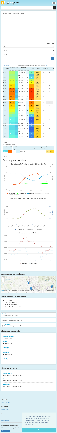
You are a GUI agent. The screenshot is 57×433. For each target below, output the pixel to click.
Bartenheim (28, 385)
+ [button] (3, 278)
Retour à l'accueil (11, 3)
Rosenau (28, 380)
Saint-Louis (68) (28, 374)
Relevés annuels (28, 325)
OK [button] (39, 430)
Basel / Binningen (28, 337)
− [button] (3, 280)
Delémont (28, 348)
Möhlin (28, 342)
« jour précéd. (6, 65)
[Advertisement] (28, 29)
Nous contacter (5, 430)
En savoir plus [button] (29, 425)
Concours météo (4, 409)
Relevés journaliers (28, 315)
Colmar (28, 359)
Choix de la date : (50, 43)
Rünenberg (28, 353)
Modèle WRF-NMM (5, 402)
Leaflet (2, 290)
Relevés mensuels (28, 320)
